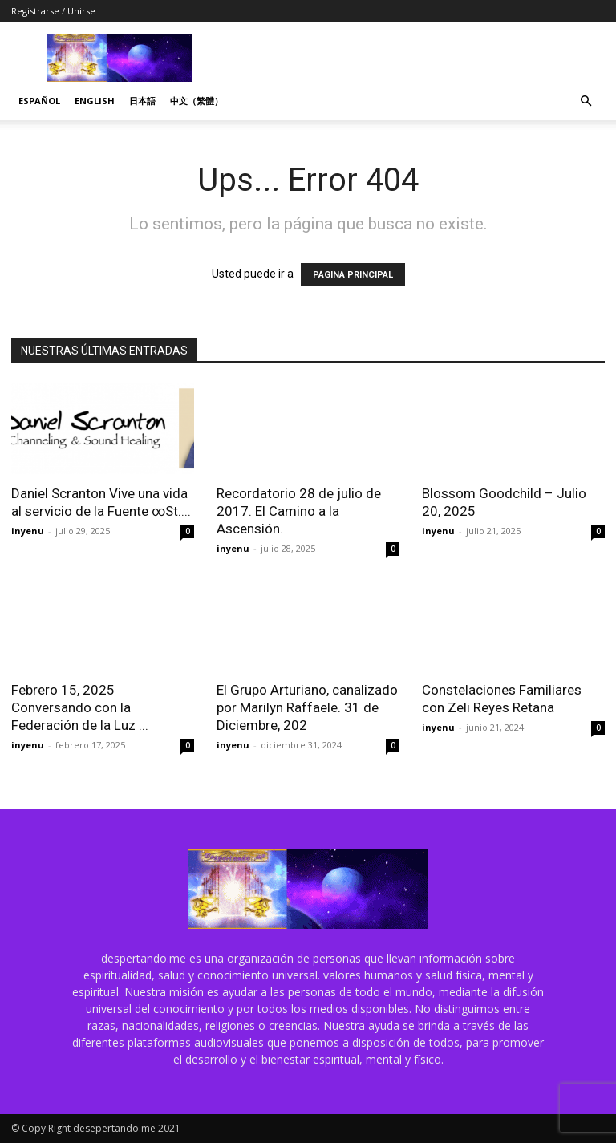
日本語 (142, 101)
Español (39, 101)
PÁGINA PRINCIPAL (353, 275)
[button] (585, 101)
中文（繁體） (196, 101)
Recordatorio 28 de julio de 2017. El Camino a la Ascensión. (299, 511)
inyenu (27, 531)
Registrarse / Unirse (53, 11)
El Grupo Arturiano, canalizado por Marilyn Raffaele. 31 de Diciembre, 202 (307, 707)
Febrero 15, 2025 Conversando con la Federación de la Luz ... (79, 707)
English (95, 101)
